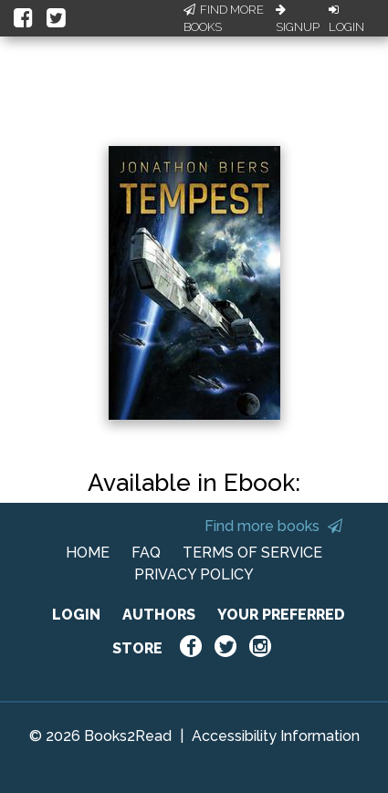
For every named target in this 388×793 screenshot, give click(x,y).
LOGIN (76, 614)
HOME (88, 552)
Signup (298, 19)
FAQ (146, 552)
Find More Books (224, 19)
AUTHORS (158, 614)
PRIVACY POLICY (194, 574)
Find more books (273, 526)
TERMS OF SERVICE (252, 552)
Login (346, 19)
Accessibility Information (276, 736)
